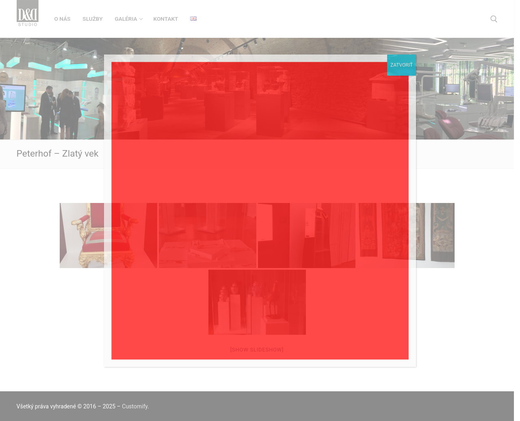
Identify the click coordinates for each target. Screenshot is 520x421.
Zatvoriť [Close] (401, 65)
